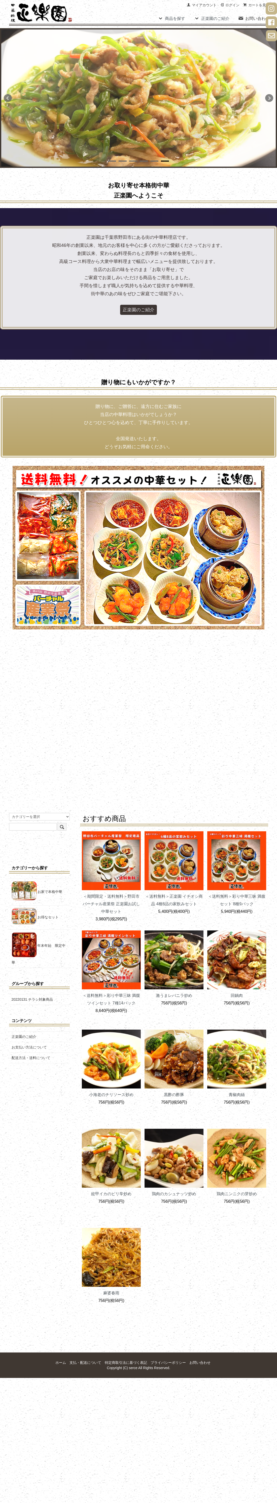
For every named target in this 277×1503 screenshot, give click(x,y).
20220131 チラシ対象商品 (32, 999)
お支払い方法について (29, 1047)
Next (269, 98)
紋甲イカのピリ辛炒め (111, 1194)
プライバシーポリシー (168, 1363)
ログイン (229, 5)
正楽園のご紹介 (211, 18)
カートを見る (256, 5)
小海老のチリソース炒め (111, 1095)
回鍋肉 (237, 995)
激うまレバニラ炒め (174, 995)
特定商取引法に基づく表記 (126, 1363)
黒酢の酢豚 (174, 1095)
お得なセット (35, 917)
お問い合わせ (253, 18)
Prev (8, 98)
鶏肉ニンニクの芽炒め (237, 1194)
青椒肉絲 (237, 1095)
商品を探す (171, 18)
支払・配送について (85, 1363)
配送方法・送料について (31, 1058)
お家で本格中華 (37, 892)
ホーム (60, 1363)
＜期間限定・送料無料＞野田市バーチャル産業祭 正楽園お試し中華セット (111, 904)
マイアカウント (202, 5)
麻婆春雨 (111, 1293)
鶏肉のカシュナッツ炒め (174, 1194)
